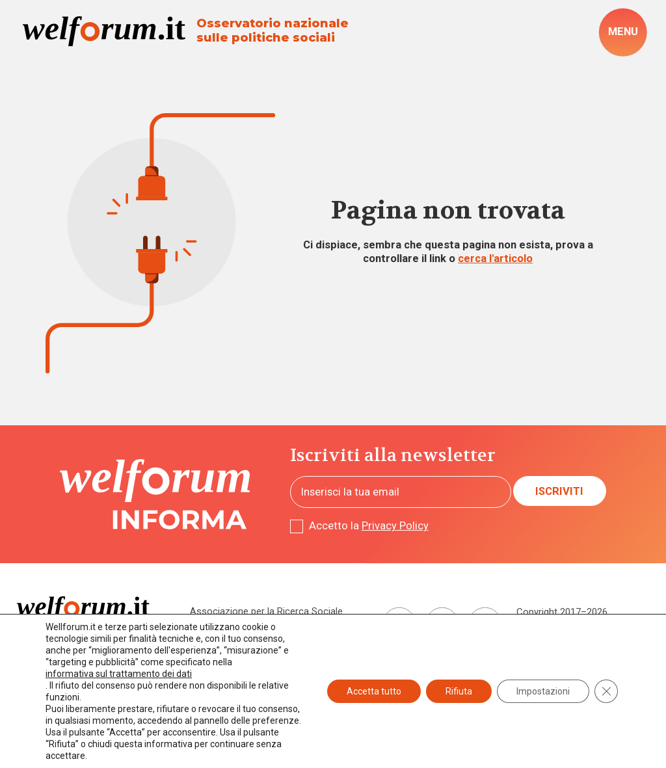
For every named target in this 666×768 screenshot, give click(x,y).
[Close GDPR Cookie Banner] (606, 691)
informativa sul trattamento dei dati (119, 674)
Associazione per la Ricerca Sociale (266, 611)
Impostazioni (543, 691)
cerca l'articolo (495, 258)
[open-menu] (622, 32)
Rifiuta (459, 691)
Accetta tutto (374, 691)
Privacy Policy (395, 526)
